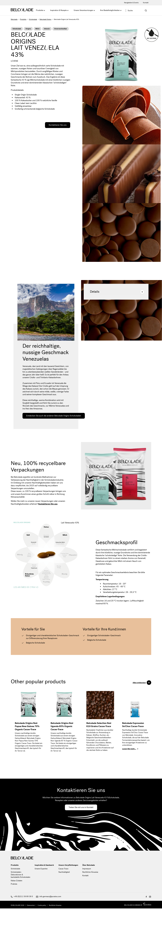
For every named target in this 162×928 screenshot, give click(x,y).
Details (117, 292)
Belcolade (14, 19)
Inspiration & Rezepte (58, 10)
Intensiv (47, 29)
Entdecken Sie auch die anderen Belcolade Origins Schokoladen (53, 415)
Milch (37, 29)
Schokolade (33, 19)
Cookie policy (42, 905)
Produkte (39, 10)
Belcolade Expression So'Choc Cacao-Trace (133, 725)
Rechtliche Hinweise (90, 872)
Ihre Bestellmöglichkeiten (110, 10)
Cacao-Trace (63, 868)
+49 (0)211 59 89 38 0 (22, 896)
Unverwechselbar (60, 29)
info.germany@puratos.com (48, 896)
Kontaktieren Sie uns (57, 125)
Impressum (86, 868)
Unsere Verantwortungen (83, 10)
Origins (28, 29)
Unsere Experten (41, 868)
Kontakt (145, 3)
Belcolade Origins (45, 19)
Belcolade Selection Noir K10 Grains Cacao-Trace (98, 725)
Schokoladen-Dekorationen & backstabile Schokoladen (20, 874)
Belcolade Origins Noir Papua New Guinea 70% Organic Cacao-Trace (27, 726)
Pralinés (14, 884)
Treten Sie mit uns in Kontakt (81, 807)
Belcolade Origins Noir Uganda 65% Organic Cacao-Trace (62, 726)
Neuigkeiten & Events (131, 3)
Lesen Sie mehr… (129, 749)
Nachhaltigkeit (64, 872)
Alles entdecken (142, 683)
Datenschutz (31, 905)
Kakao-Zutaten (16, 880)
